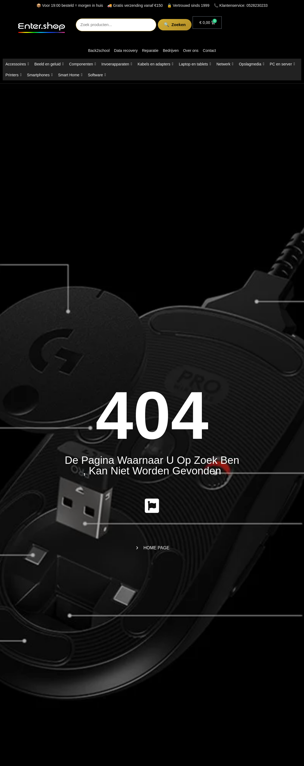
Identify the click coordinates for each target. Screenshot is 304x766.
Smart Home (70, 75)
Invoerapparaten (116, 64)
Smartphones (39, 75)
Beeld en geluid (49, 64)
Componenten (82, 64)
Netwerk (225, 64)
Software (97, 75)
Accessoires (17, 64)
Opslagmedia (251, 64)
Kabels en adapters (155, 64)
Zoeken (174, 24)
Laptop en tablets (195, 64)
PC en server (282, 64)
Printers (13, 75)
